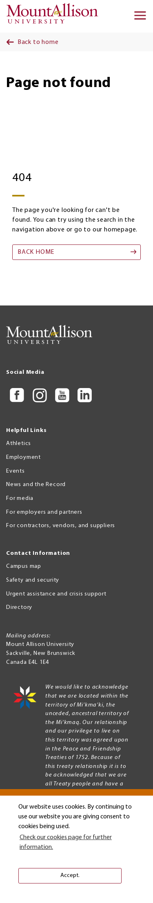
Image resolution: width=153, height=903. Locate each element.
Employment (23, 457)
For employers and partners (44, 512)
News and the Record (36, 485)
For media (19, 498)
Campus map (23, 566)
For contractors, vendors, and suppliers (60, 526)
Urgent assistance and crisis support (56, 594)
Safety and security (32, 580)
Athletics (18, 444)
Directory (19, 607)
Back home (36, 252)
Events (15, 471)
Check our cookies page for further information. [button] (66, 842)
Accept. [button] (70, 875)
